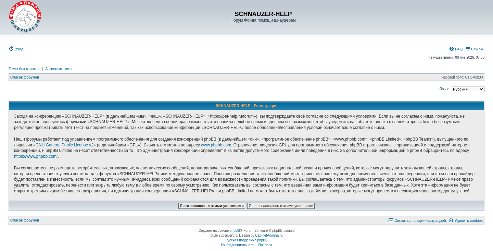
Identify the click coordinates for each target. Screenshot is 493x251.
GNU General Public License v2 (64, 145)
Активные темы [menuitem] (58, 69)
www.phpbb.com (216, 145)
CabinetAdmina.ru (269, 235)
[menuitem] (16, 49)
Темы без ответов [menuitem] (24, 69)
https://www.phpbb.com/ (36, 156)
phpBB (235, 230)
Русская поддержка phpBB (246, 240)
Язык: (444, 89)
